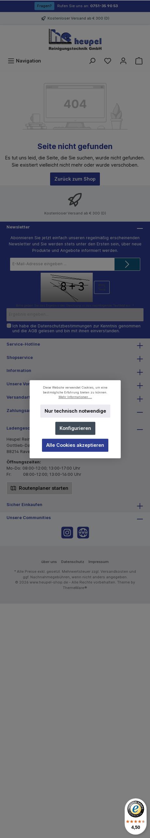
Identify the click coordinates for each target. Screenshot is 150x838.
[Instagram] (67, 532)
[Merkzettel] (108, 60)
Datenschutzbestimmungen (65, 325)
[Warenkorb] (139, 60)
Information (19, 370)
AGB (32, 330)
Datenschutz (72, 561)
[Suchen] (92, 60)
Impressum (99, 561)
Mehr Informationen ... (75, 397)
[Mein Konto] (123, 60)
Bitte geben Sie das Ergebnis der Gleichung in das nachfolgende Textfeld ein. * (75, 305)
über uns (49, 561)
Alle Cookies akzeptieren (75, 445)
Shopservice (20, 357)
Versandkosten (114, 571)
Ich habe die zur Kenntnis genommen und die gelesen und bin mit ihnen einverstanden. (76, 328)
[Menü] (24, 60)
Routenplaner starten (39, 488)
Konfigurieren (75, 428)
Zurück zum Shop (75, 179)
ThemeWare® (75, 587)
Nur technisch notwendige (75, 411)
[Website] (83, 532)
